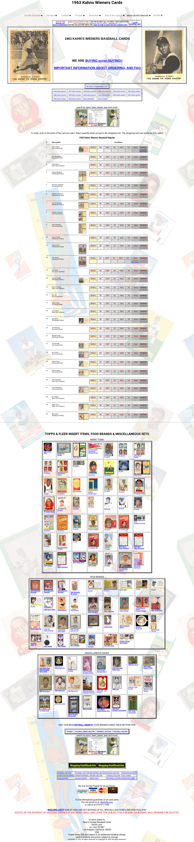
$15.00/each (135, 262)
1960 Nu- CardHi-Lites (134, 687)
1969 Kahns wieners (74, 98)
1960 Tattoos (79, 456)
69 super (138, 508)
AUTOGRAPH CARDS (125, 569)
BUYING (157, 15)
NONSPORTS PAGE (128, 778)
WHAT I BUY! (94, 778)
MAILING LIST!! (56, 809)
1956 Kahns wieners (60, 91)
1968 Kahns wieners (60, 98)
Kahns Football (102, 98)
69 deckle (108, 508)
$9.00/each (143, 151)
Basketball (95, 15)
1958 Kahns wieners (89, 91)
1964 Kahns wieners (89, 95)
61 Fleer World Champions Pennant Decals (95, 451)
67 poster (123, 491)
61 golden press (44, 710)
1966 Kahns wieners (119, 95)
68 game (61, 509)
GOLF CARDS (126, 775)
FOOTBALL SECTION (82, 773)
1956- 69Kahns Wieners (49, 629)
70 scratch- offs (124, 528)
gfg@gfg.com (106, 802)
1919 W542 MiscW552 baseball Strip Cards (44, 670)
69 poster (91, 506)
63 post (157, 588)
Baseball (52, 15)
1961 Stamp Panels (139, 456)
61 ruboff (108, 456)
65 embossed (77, 490)
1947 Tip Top (75, 628)
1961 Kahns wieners (134, 91)
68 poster (76, 507)
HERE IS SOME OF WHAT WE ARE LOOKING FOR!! (110, 25)
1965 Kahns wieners (104, 95)
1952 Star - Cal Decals (102, 690)
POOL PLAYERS (63, 778)
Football (66, 15)
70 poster (110, 528)
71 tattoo (62, 548)
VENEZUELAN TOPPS (129, 773)
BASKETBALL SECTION (98, 773)
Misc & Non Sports (115, 15)
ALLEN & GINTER (81, 778)
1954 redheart (124, 610)
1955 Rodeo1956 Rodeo (63, 630)
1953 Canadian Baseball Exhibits (88, 671)
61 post (95, 590)
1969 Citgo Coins (60, 703)
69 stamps (49, 529)
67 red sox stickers (140, 492)
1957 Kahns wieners (74, 91)
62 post (110, 589)
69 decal (123, 507)
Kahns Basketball (88, 98)
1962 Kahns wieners (60, 95)
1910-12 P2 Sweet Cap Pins (60, 666)
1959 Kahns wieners (104, 91)
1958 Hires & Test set (155, 630)
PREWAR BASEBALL (82, 775)
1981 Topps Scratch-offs (132, 711)
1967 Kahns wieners (134, 95)
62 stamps (48, 472)
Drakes (93, 626)
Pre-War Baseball (33, 15)
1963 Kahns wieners (74, 95)
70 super (77, 528)
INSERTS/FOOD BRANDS (66, 775)
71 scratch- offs (93, 547)
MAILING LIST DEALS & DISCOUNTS (60, 24)
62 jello (141, 588)
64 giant (48, 493)
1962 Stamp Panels (62, 473)
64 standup (109, 474)
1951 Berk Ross (44, 691)
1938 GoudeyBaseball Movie (101, 670)
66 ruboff (108, 490)
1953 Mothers (74, 609)
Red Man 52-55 (74, 690)
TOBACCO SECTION (113, 775)
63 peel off (92, 474)
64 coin (124, 470)
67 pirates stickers (49, 511)
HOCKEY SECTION (113, 773)
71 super (47, 545)
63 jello (36, 605)
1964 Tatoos (142, 474)
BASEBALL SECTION (64, 773)
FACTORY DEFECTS (138, 566)
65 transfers (62, 492)
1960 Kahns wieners (119, 91)
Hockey (80, 15)
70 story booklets (93, 528)
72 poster (108, 548)
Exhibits (72, 670)
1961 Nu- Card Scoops (148, 689)
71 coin (77, 540)
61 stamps (123, 455)
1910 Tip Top (74, 630)
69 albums (62, 529)
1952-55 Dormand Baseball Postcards (89, 691)
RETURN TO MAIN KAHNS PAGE (97, 86)
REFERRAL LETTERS (114, 778)
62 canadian (126, 589)
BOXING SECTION (96, 775)
